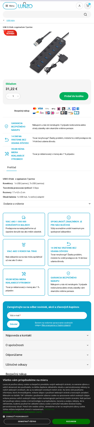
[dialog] (47, 401)
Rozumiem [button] (71, 421)
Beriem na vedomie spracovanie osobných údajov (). (54, 324)
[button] (47, 412)
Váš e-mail (15, 315)
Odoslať (13, 324)
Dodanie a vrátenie (47, 203)
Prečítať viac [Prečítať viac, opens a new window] (49, 409)
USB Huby (10, 20)
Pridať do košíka (73, 96)
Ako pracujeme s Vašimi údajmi (56, 325)
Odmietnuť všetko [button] (27, 421)
